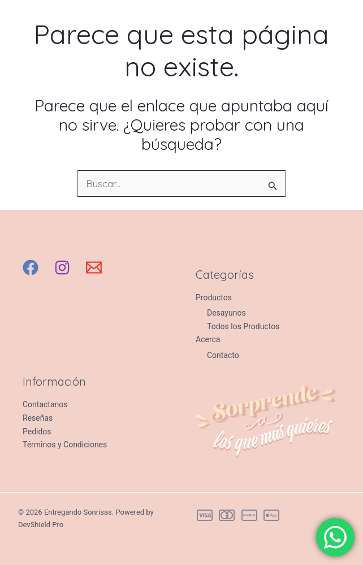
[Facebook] (30, 267)
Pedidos (37, 431)
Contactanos (45, 404)
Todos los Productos (243, 326)
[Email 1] (94, 267)
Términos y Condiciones (65, 444)
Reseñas (38, 417)
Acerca (208, 339)
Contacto (223, 355)
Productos (214, 297)
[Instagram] (62, 267)
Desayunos (226, 312)
